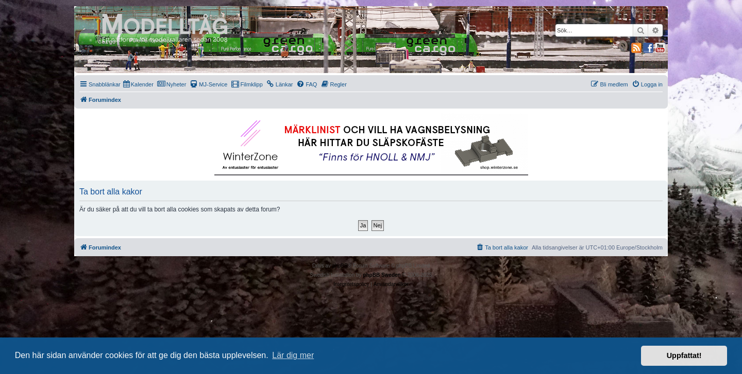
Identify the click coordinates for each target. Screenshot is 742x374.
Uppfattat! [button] (684, 355)
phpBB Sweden (381, 275)
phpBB (340, 266)
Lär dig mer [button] (293, 355)
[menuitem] (138, 84)
